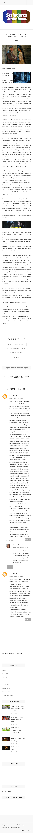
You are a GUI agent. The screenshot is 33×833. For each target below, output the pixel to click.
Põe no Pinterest (17, 352)
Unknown (13, 395)
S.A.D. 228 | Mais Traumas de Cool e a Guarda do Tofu (17, 730)
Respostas (11, 540)
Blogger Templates (7, 825)
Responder (27, 539)
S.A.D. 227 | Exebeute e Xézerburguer (18, 740)
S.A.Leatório (5, 684)
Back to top (26, 830)
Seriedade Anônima (7, 691)
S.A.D (3, 681)
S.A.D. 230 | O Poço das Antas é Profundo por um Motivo (18, 708)
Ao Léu (4, 670)
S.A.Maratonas (6, 688)
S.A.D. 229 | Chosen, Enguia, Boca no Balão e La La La (17, 719)
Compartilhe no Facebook (17, 344)
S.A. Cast (4, 677)
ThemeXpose (22, 825)
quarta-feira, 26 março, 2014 (17, 398)
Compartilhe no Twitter (18, 348)
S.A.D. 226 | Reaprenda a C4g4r (18, 748)
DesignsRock (5, 827)
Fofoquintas (5, 674)
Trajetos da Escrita (7, 695)
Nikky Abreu (18, 545)
